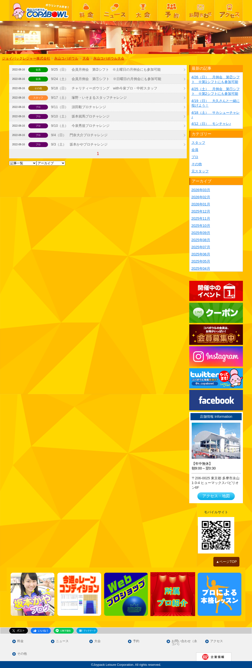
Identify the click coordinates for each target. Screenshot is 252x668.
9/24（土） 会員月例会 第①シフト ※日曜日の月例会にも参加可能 (106, 79)
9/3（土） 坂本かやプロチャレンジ (79, 144)
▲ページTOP (226, 562)
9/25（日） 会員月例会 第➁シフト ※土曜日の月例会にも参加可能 (106, 69)
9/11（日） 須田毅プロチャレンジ (78, 107)
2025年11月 (200, 218)
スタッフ (198, 143)
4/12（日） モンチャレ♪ (211, 124)
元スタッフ (200, 171)
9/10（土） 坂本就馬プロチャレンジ (80, 116)
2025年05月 (200, 261)
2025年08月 (200, 240)
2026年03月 (200, 190)
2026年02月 (200, 197)
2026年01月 (200, 204)
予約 (136, 641)
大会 (97, 641)
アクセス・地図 (216, 496)
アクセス (216, 641)
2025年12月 (200, 211)
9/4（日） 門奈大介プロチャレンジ (79, 135)
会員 (194, 150)
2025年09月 (200, 233)
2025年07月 (200, 247)
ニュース (62, 641)
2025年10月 (200, 226)
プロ (194, 157)
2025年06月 (200, 254)
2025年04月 (200, 268)
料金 (20, 641)
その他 (196, 164)
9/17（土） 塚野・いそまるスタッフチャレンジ (90, 98)
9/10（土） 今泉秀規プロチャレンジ (80, 126)
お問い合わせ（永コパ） (184, 643)
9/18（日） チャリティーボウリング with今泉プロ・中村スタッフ (104, 88)
